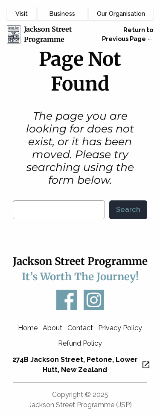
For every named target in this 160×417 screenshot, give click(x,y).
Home (28, 328)
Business (62, 13)
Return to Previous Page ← (127, 34)
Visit (21, 13)
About (52, 328)
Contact (80, 328)
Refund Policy (80, 343)
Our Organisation (121, 13)
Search (128, 209)
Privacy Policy (120, 328)
